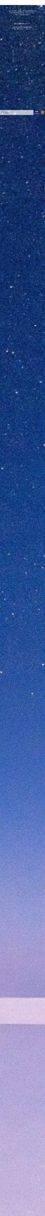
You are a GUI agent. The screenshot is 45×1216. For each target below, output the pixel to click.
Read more (22, 1141)
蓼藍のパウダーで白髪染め (29, 1123)
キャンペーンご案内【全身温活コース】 (29, 1133)
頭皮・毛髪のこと (15, 1123)
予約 (36, 3)
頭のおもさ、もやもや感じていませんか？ (30, 1128)
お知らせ (13, 1128)
